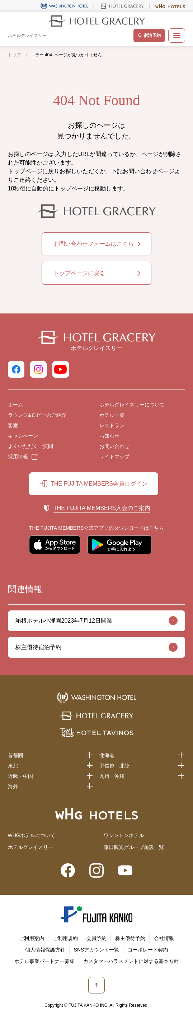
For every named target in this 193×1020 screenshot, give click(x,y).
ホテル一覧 (111, 415)
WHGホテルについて (31, 835)
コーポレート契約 (148, 950)
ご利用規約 (65, 938)
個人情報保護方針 (45, 950)
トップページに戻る (79, 273)
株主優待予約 (130, 938)
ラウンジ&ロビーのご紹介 (37, 415)
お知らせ (109, 436)
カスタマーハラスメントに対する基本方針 (131, 961)
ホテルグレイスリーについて (132, 404)
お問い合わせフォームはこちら (93, 244)
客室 (13, 425)
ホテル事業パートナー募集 (44, 961)
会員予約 (96, 938)
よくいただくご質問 (30, 446)
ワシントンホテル (124, 835)
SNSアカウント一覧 (96, 950)
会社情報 (164, 938)
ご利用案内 (31, 938)
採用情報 (18, 456)
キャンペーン (23, 436)
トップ (14, 54)
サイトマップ (114, 456)
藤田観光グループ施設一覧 (134, 847)
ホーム (15, 404)
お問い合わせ (114, 446)
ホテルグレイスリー (30, 847)
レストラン (111, 425)
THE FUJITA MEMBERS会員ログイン (99, 484)
